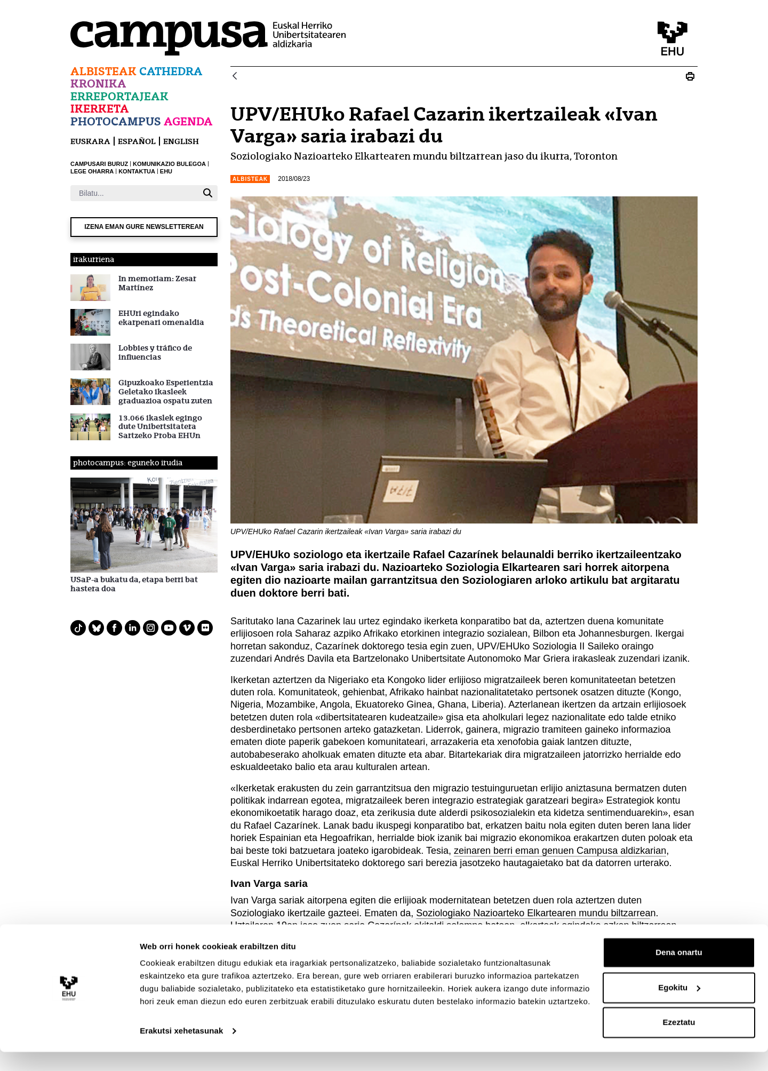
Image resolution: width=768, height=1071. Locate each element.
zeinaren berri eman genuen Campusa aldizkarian (560, 850)
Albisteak (103, 71)
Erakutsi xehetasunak (181, 1049)
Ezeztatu (679, 1041)
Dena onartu (678, 971)
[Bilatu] (134, 193)
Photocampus (115, 121)
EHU (166, 171)
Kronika (98, 83)
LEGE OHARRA (92, 171)
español (137, 141)
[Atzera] (234, 76)
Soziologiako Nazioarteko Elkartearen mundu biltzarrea (533, 913)
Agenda (188, 121)
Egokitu (679, 1006)
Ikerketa (99, 108)
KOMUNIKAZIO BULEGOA (169, 164)
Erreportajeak (119, 96)
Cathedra (171, 71)
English (181, 141)
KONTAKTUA (136, 171)
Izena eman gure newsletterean (144, 227)
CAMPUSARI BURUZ (99, 164)
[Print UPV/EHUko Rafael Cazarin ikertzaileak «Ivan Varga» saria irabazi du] (690, 76)
